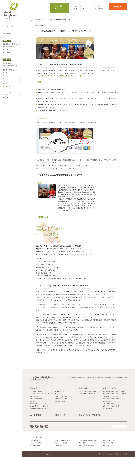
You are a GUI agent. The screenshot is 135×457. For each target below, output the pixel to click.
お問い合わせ (60, 415)
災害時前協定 (107, 401)
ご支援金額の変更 (35, 445)
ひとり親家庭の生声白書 (86, 393)
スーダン (5, 95)
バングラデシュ (40, 19)
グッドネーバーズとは (36, 391)
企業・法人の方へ (110, 388)
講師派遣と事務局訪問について (39, 408)
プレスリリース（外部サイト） (63, 396)
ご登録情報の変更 (35, 440)
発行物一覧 (106, 445)
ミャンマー (6, 78)
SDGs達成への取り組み (37, 398)
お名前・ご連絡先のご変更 (62, 440)
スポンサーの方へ (37, 437)
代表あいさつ (34, 396)
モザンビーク (7, 92)
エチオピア (6, 89)
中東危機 (5, 98)
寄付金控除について (60, 391)
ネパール (5, 84)
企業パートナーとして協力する (112, 396)
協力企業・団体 (107, 408)
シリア (5, 75)
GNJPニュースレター (61, 401)
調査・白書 (6, 52)
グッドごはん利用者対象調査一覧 (88, 391)
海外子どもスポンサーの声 (86, 445)
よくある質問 (35, 415)
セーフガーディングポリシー (38, 403)
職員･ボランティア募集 (88, 415)
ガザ (4, 81)
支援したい (78, 7)
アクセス (57, 393)
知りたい (59, 7)
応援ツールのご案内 (108, 442)
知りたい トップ (8, 26)
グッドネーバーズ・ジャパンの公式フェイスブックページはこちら (60, 76)
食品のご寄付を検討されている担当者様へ (115, 393)
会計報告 (32, 401)
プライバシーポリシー (36, 454)
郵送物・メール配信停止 (61, 442)
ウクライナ (6, 72)
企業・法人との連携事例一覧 (111, 406)
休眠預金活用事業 (8, 47)
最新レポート (7, 33)
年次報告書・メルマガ (61, 398)
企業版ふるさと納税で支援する (112, 398)
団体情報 (33, 388)
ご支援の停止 (58, 445)
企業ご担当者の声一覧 (109, 403)
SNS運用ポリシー (49, 454)
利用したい (97, 7)
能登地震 (5, 50)
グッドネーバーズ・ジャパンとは (39, 393)
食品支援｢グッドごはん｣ (11, 44)
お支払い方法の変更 (35, 442)
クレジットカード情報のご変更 (88, 440)
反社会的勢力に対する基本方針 (39, 406)
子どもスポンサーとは (10, 66)
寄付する (118, 6)
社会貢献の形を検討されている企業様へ (114, 391)
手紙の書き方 (82, 442)
